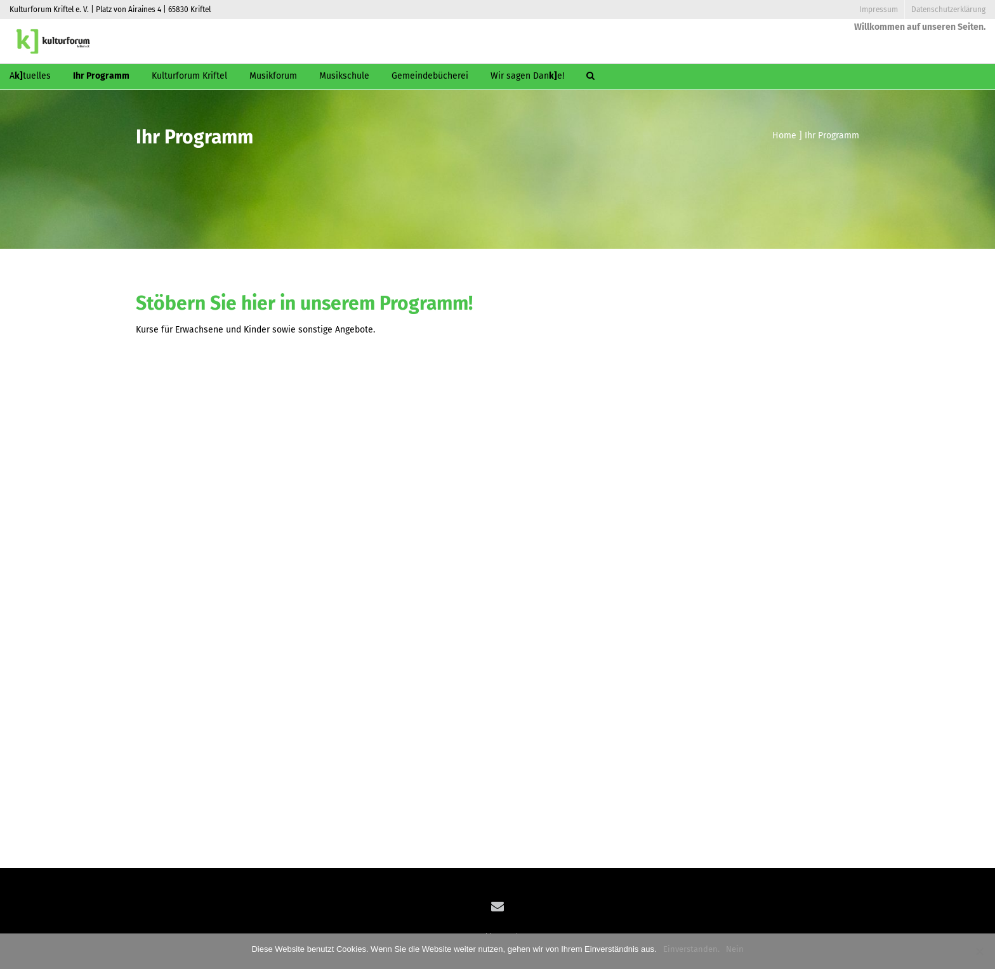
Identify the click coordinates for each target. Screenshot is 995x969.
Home (784, 135)
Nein (735, 949)
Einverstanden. (691, 949)
